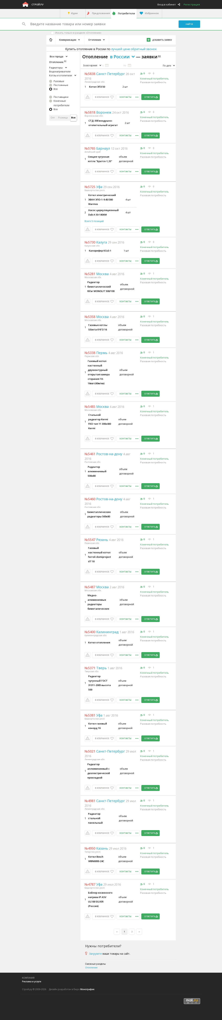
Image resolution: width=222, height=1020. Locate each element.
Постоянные (61, 85)
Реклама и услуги (31, 981)
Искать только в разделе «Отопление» (78, 32)
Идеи (74, 13)
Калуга (96, 242)
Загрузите (95, 953)
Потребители (126, 13)
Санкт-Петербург (105, 73)
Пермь (96, 352)
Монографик (87, 989)
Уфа (94, 187)
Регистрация (192, 4)
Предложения (101, 13)
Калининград (102, 632)
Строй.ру (37, 4)
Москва (97, 274)
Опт (53, 117)
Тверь (96, 668)
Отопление (91, 967)
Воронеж (98, 112)
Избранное (152, 13)
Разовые (59, 81)
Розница (63, 117)
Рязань (97, 539)
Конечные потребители (61, 103)
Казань (97, 848)
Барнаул (98, 148)
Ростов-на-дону (104, 454)
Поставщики (61, 97)
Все (56, 89)
